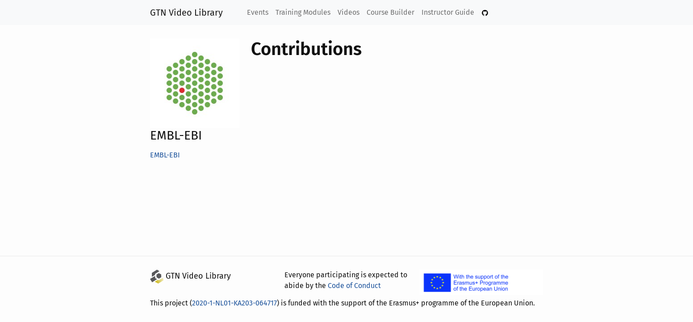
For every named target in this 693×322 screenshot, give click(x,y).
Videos (349, 12)
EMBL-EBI (167, 155)
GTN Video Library (187, 12)
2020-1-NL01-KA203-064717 (237, 303)
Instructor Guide (447, 12)
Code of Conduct (352, 285)
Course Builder (391, 12)
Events (259, 12)
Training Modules (304, 12)
